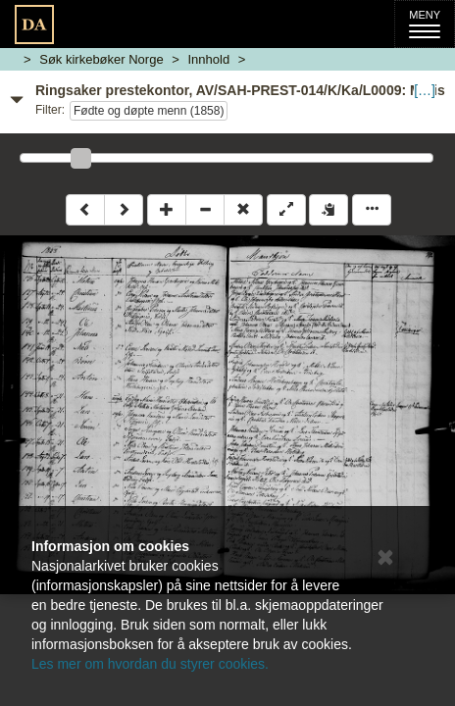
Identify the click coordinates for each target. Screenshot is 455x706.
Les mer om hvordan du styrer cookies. (150, 664)
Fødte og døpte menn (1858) (149, 111)
